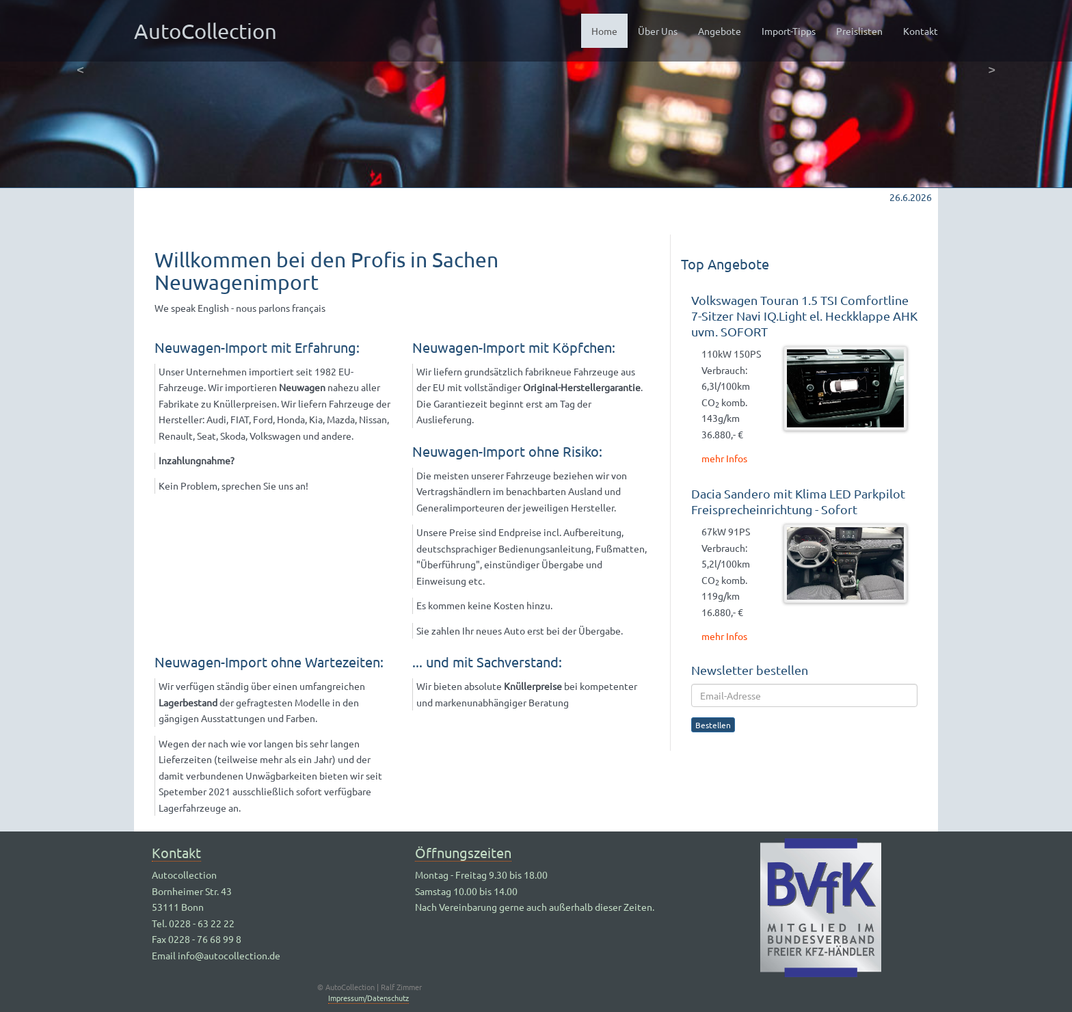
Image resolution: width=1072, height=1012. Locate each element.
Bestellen (713, 724)
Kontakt (920, 31)
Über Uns (658, 31)
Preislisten (859, 31)
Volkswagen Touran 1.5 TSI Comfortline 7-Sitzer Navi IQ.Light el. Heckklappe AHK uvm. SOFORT (804, 315)
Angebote (719, 31)
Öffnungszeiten (463, 852)
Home (609, 30)
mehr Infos (724, 458)
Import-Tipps (789, 31)
